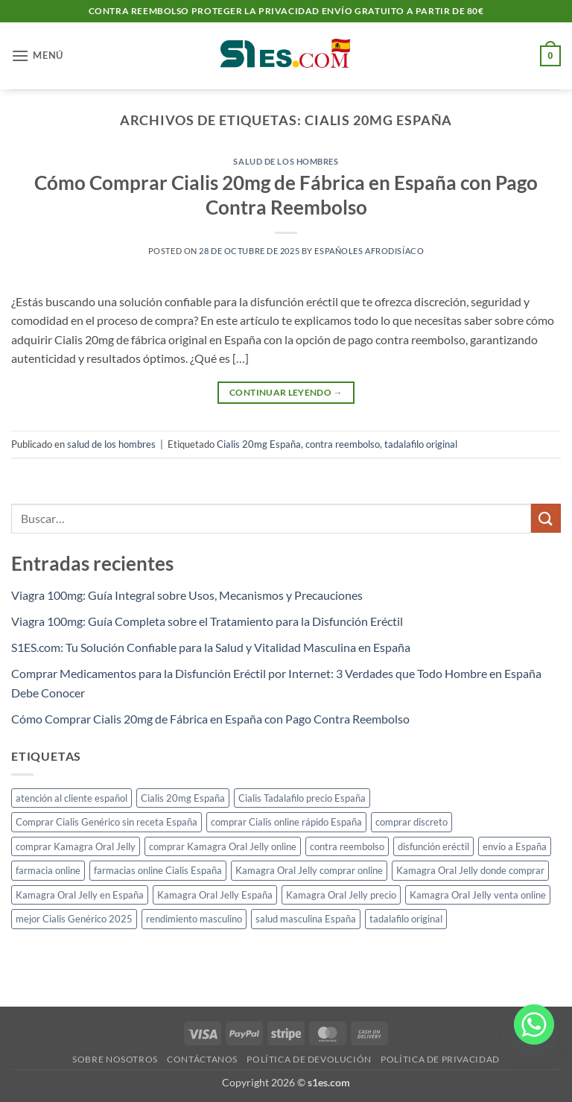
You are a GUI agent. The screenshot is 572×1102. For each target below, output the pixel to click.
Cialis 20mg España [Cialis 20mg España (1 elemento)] (183, 798)
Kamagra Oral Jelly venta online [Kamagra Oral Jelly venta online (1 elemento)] (478, 895)
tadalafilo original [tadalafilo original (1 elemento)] (405, 919)
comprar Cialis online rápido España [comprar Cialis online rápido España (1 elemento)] (286, 822)
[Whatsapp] (534, 1033)
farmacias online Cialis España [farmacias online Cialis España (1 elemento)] (158, 870)
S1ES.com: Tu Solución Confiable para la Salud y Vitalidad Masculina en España (210, 647)
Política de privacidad (440, 1059)
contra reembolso (342, 444)
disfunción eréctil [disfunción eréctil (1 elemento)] (433, 846)
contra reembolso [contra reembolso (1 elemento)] (347, 846)
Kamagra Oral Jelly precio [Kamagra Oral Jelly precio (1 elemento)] (341, 895)
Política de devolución (309, 1059)
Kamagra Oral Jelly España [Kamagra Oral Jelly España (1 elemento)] (215, 895)
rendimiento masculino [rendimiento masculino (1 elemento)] (194, 919)
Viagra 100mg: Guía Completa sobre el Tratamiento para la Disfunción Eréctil (207, 621)
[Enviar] (546, 518)
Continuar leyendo (286, 392)
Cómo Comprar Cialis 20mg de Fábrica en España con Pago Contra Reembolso (210, 719)
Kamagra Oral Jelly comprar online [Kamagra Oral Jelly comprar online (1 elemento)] (309, 870)
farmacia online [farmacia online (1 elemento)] (48, 870)
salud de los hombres (285, 161)
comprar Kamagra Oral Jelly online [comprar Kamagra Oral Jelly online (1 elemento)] (222, 846)
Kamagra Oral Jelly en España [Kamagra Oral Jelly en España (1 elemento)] (80, 895)
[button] (37, 55)
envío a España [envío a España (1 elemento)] (515, 846)
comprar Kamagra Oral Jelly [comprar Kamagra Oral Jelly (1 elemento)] (76, 846)
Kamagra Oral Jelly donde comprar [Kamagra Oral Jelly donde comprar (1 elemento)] (470, 870)
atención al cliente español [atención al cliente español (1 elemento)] (71, 798)
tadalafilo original (420, 444)
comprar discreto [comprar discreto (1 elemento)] (411, 822)
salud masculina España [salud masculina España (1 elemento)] (305, 919)
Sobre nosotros (115, 1059)
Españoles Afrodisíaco (369, 251)
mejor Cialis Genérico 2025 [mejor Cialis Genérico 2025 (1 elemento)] (74, 919)
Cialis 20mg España (259, 444)
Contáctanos (202, 1059)
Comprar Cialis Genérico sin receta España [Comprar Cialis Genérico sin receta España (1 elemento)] (106, 822)
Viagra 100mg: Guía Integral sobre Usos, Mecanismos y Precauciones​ (187, 595)
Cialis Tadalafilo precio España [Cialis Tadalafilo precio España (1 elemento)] (302, 798)
